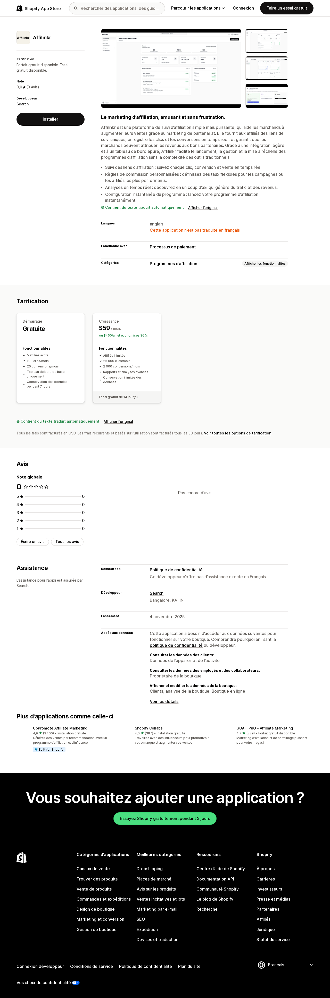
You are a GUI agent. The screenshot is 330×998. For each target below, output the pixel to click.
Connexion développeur (40, 966)
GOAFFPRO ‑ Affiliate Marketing (264, 728)
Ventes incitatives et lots (161, 899)
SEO (141, 919)
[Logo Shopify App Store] (38, 8)
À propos (266, 868)
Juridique (266, 929)
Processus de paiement (173, 246)
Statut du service (273, 939)
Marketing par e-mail (157, 909)
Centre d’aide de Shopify (220, 868)
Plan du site (189, 966)
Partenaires (268, 909)
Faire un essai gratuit (287, 8)
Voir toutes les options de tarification (237, 433)
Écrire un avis (33, 541)
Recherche (207, 909)
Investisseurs (269, 889)
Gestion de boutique (97, 929)
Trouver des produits (97, 879)
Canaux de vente (93, 868)
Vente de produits (94, 889)
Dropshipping (150, 868)
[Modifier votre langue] (290, 965)
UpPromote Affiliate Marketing (60, 728)
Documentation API (215, 879)
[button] (63, 739)
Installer (50, 119)
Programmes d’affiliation (173, 263)
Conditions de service (91, 966)
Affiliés (263, 919)
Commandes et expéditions (104, 899)
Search (22, 104)
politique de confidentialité (176, 645)
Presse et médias (273, 899)
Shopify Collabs (149, 728)
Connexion (243, 8)
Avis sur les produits (156, 889)
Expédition (147, 929)
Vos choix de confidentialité (43, 982)
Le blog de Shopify (214, 899)
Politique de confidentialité (176, 569)
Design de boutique (96, 909)
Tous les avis (67, 541)
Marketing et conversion (100, 919)
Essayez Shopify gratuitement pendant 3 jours (165, 818)
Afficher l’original (203, 207)
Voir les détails (164, 701)
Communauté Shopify (217, 889)
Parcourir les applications (198, 8)
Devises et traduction (157, 939)
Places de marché (154, 879)
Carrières (266, 879)
